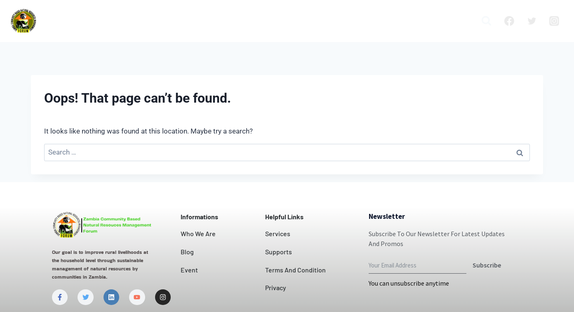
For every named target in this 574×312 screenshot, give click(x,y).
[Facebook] (509, 21)
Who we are (126, 21)
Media (457, 21)
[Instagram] (554, 21)
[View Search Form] (486, 21)
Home (83, 21)
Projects (345, 21)
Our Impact (233, 21)
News (312, 21)
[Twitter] (532, 21)
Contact (279, 21)
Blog (378, 21)
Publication (416, 21)
